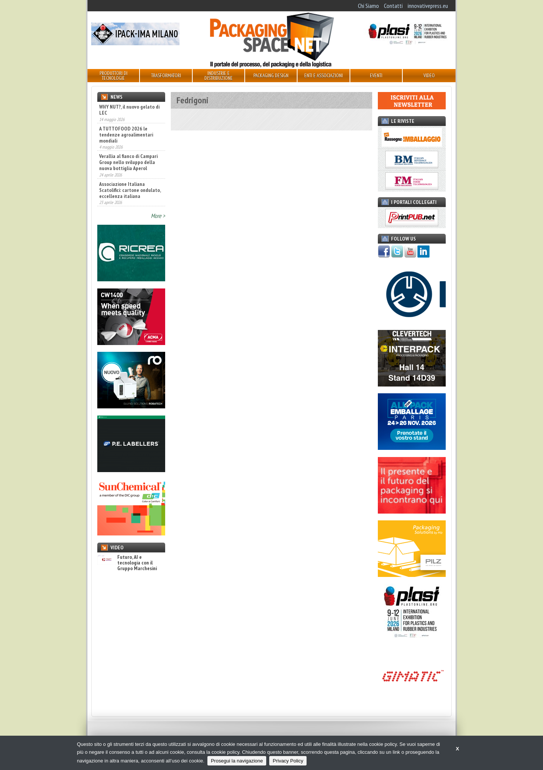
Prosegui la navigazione (237, 761)
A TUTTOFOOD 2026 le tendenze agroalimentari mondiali (126, 135)
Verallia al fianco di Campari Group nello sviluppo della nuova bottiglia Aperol (128, 162)
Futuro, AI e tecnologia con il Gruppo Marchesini (127, 563)
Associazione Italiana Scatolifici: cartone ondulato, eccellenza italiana (130, 190)
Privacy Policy (288, 761)
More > (158, 215)
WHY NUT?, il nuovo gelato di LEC (129, 110)
